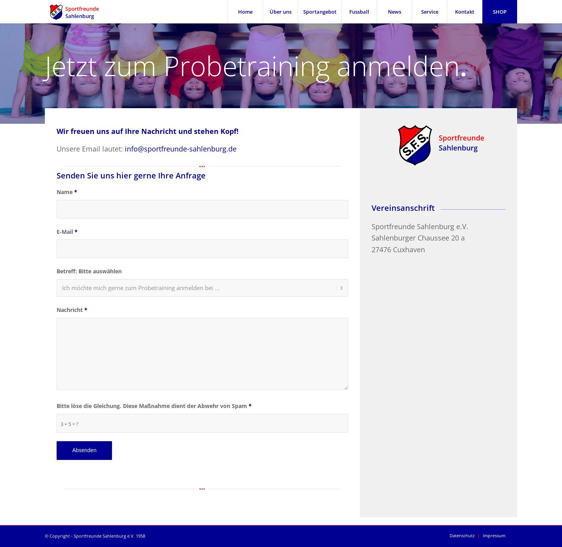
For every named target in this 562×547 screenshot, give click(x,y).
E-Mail (67, 231)
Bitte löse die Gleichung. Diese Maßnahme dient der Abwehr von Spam (154, 406)
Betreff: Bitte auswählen (89, 271)
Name (67, 192)
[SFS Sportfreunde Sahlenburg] (79, 11)
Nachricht (72, 310)
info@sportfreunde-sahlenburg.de (181, 148)
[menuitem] (245, 11)
